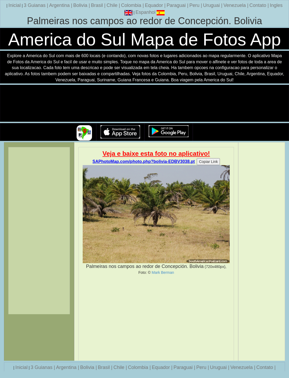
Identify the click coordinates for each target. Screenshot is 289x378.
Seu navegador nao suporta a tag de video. (144, 103)
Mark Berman (163, 272)
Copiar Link (208, 161)
